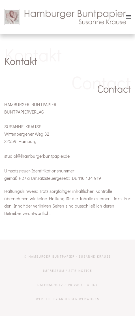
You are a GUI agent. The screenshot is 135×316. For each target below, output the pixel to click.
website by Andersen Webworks (67, 299)
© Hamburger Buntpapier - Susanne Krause (67, 256)
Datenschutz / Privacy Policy (67, 285)
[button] (128, 17)
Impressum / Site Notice (67, 270)
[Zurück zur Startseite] (65, 17)
